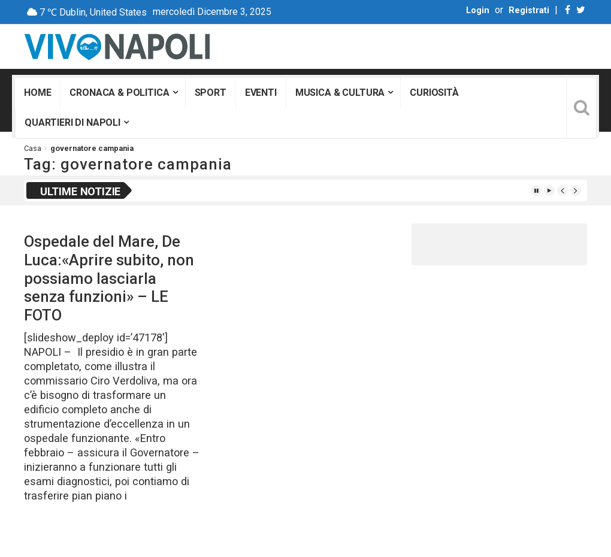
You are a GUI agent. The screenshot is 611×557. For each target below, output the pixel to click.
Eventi (261, 92)
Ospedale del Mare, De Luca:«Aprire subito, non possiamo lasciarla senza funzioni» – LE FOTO (109, 278)
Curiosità (434, 92)
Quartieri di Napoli (72, 122)
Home (37, 92)
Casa (32, 148)
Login (477, 10)
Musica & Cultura (340, 92)
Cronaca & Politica (119, 92)
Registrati (529, 10)
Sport (210, 92)
